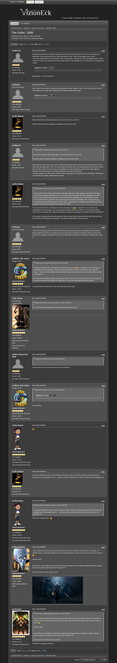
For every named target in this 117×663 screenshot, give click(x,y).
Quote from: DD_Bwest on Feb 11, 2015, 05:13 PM (51, 150)
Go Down (14, 44)
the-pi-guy (18, 425)
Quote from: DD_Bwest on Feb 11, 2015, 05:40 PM (51, 505)
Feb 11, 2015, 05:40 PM (39, 471)
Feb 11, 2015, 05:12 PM (39, 84)
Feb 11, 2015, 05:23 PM (39, 184)
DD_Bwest (18, 116)
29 (41, 44)
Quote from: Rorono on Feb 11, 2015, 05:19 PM (50, 188)
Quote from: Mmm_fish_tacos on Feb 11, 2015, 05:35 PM (53, 303)
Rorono (17, 51)
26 (33, 44)
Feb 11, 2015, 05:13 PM (39, 116)
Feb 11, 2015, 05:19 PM (39, 145)
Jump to (76, 659)
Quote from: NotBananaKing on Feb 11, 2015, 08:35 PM (53, 613)
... (29, 44)
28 (39, 44)
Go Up (13, 650)
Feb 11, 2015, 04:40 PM (39, 50)
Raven (17, 85)
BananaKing (19, 547)
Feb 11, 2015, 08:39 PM (39, 609)
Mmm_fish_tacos (21, 258)
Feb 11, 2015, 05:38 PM (39, 354)
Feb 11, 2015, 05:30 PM (39, 227)
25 (30, 44)
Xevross (17, 609)
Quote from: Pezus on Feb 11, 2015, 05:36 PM (50, 359)
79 (45, 44)
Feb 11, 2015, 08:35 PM (39, 547)
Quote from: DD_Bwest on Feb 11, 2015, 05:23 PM (51, 263)
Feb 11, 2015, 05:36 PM (39, 298)
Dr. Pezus (18, 298)
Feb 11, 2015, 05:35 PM (39, 258)
